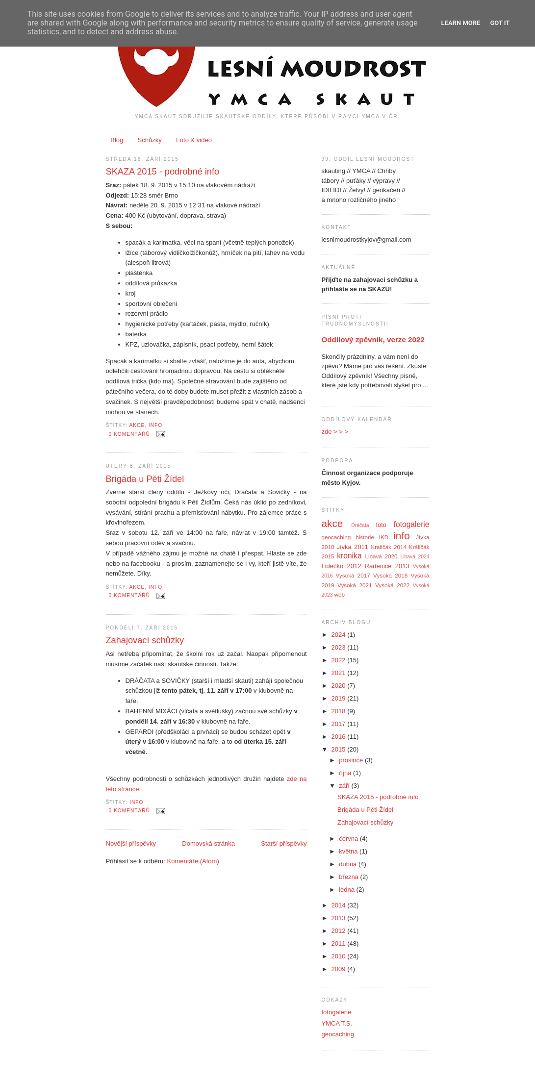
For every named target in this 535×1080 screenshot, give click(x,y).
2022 (339, 660)
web (339, 594)
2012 (339, 930)
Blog (116, 140)
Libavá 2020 (381, 556)
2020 (339, 685)
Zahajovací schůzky (145, 640)
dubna (348, 864)
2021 (339, 673)
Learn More (461, 22)
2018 (339, 711)
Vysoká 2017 (353, 575)
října (346, 773)
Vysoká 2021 (354, 585)
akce (137, 425)
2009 (339, 969)
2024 (339, 634)
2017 (339, 724)
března (349, 876)
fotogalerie (412, 524)
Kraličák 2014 (389, 547)
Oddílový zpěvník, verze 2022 (373, 339)
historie (365, 537)
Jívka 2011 (352, 547)
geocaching (336, 537)
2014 (339, 905)
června (349, 838)
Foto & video (194, 140)
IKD (383, 537)
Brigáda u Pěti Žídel (145, 479)
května (349, 851)
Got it (500, 22)
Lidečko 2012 (341, 566)
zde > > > (335, 431)
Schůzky (150, 140)
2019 (339, 698)
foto (381, 524)
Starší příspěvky (283, 843)
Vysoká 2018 (390, 575)
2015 (339, 749)
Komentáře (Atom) (193, 861)
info (155, 425)
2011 (339, 943)
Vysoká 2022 (392, 585)
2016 (339, 736)
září (345, 785)
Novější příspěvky (131, 843)
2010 (339, 956)
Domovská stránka (208, 843)
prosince (352, 760)
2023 (339, 647)
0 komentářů (129, 434)
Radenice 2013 (387, 566)
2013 (339, 918)
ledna (347, 889)
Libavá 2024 (414, 556)
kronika (349, 556)
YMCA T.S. (337, 1023)
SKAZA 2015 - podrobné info (163, 171)
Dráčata (360, 525)
